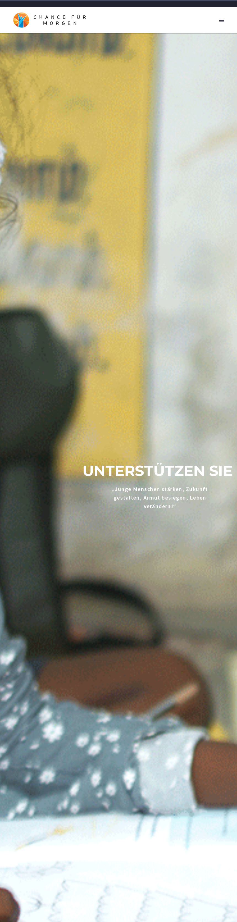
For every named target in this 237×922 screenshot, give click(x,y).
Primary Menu (221, 20)
